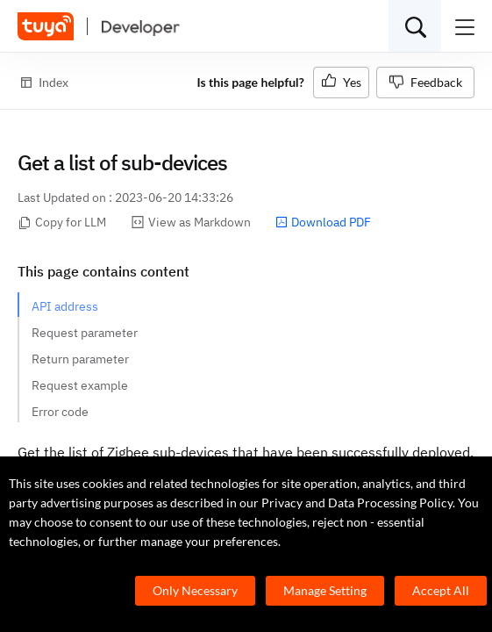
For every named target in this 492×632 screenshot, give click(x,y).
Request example (80, 385)
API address (65, 306)
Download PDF (323, 222)
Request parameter (85, 333)
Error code (60, 412)
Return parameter (80, 359)
